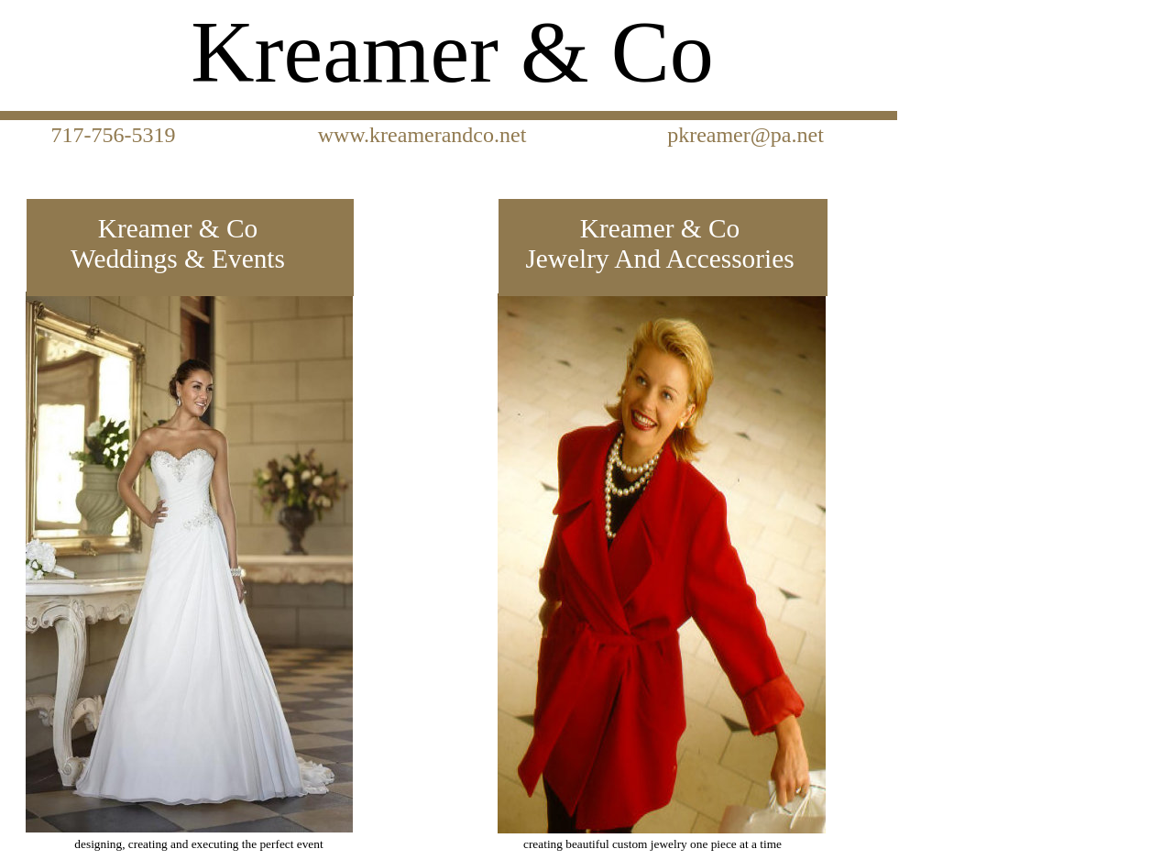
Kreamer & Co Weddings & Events (178, 243)
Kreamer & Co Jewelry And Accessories (659, 243)
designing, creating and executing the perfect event (198, 844)
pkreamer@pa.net (743, 135)
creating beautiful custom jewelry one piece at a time (652, 844)
